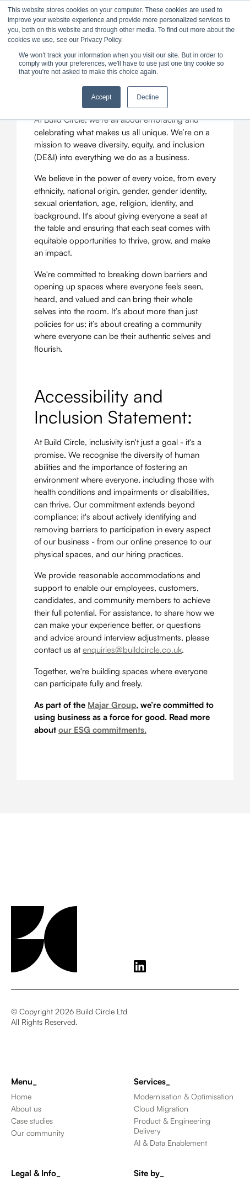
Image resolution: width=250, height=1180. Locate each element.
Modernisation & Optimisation (183, 1096)
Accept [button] (101, 97)
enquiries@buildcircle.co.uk (132, 649)
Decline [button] (148, 97)
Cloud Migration (161, 1108)
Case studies (32, 1120)
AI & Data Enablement (170, 1142)
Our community (37, 1132)
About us (26, 1108)
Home (21, 1096)
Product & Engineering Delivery (172, 1125)
